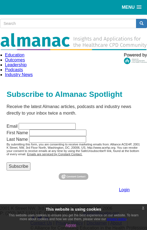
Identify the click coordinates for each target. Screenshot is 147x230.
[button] (131, 7)
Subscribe (18, 166)
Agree (70, 225)
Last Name (17, 139)
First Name (17, 132)
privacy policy (116, 219)
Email (12, 126)
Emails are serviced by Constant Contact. (55, 154)
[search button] (141, 23)
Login (124, 189)
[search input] (68, 23)
